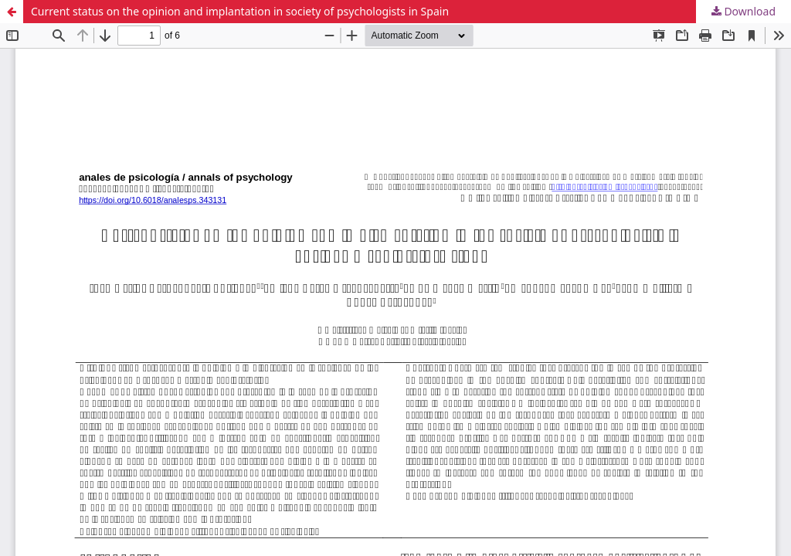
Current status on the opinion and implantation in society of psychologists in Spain (240, 11)
